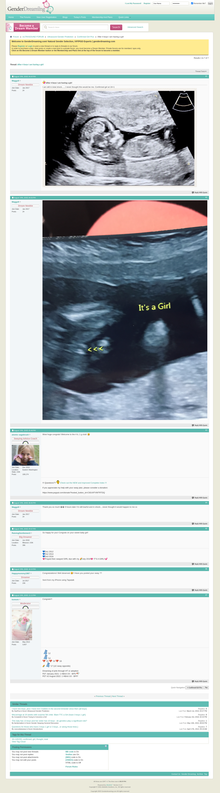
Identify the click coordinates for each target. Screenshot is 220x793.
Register (147, 3)
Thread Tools (200, 71)
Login (30, 46)
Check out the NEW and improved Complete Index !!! (83, 483)
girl (34, 739)
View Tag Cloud (19, 741)
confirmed (27, 739)
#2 (206, 197)
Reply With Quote (199, 193)
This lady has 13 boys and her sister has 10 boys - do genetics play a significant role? (49, 721)
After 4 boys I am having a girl (30, 64)
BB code (70, 752)
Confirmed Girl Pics (85, 37)
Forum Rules (72, 767)
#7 (206, 595)
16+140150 (17, 739)
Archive (200, 774)
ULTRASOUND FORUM (33, 37)
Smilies (69, 754)
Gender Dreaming (189, 774)
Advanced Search (135, 27)
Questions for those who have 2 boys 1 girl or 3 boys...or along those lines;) (45, 727)
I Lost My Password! (133, 3)
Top (206, 688)
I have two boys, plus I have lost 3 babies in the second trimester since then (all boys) (49, 709)
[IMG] (68, 757)
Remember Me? (198, 3)
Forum (16, 37)
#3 (206, 430)
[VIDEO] (69, 760)
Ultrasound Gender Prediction (60, 37)
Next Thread (117, 696)
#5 (206, 528)
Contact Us (176, 774)
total (46, 739)
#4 (206, 503)
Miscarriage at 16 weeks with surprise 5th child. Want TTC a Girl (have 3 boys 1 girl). (49, 715)
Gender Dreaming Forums (30, 7)
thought (40, 739)
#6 (206, 569)
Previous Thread (103, 696)
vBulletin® (109, 785)
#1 (206, 76)
